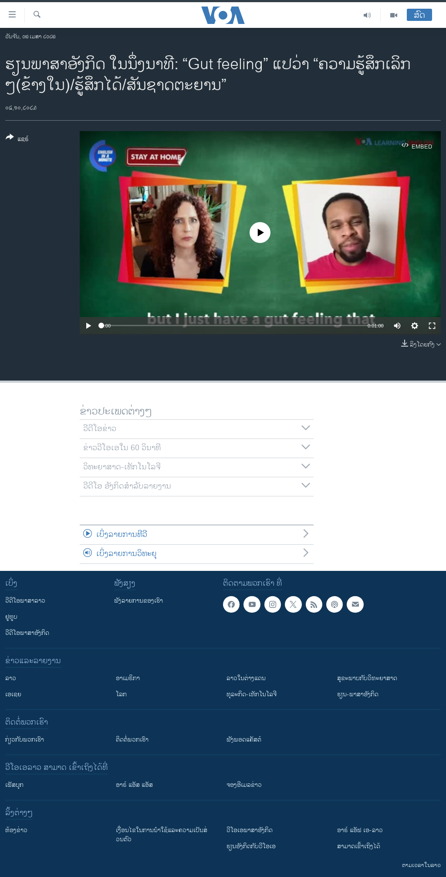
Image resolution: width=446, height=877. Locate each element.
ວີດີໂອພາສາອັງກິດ (27, 633)
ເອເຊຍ (13, 694)
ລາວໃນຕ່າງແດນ (246, 678)
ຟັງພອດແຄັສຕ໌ (243, 739)
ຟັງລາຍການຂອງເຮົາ (138, 600)
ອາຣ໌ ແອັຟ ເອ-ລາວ (360, 830)
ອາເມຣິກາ (128, 678)
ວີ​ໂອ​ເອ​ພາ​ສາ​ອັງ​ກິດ (249, 830)
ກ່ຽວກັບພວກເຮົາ (24, 739)
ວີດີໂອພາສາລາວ (25, 600)
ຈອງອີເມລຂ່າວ (244, 784)
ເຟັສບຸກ (14, 784)
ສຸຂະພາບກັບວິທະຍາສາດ (367, 678)
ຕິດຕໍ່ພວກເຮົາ (132, 739)
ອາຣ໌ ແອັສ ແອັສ (134, 784)
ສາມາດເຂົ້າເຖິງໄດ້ (358, 846)
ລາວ (10, 678)
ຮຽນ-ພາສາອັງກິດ (357, 694)
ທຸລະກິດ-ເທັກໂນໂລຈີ (251, 694)
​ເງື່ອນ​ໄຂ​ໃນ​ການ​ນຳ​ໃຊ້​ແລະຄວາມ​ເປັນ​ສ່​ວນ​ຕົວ (161, 835)
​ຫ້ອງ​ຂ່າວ (16, 830)
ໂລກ (121, 694)
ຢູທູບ (11, 616)
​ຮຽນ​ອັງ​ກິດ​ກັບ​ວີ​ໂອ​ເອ (251, 846)
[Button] (17, 139)
